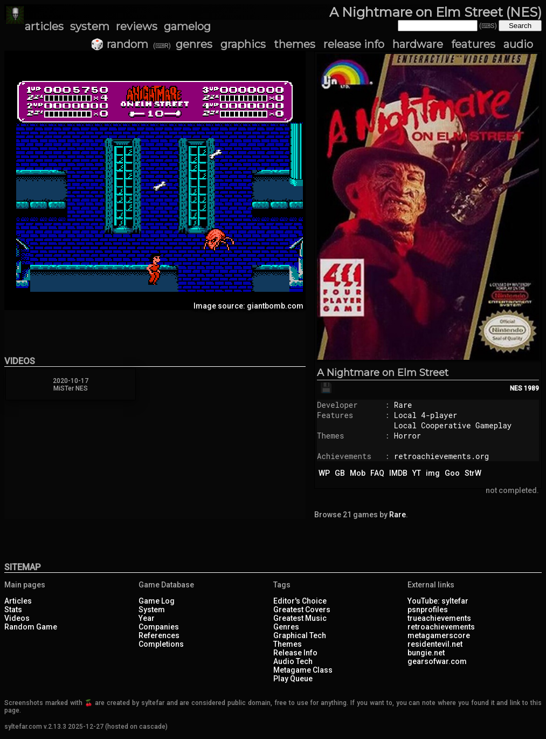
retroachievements (441, 626)
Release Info (295, 652)
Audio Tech (293, 661)
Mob (357, 473)
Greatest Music (300, 618)
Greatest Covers (301, 609)
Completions (161, 644)
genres (194, 44)
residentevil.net (434, 644)
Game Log (157, 601)
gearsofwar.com (437, 661)
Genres (286, 626)
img (433, 473)
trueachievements (439, 618)
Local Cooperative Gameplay (453, 425)
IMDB (398, 473)
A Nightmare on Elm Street (382, 373)
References (159, 635)
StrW (473, 473)
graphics (243, 44)
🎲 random (119, 44)
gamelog (187, 26)
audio (518, 44)
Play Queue (293, 678)
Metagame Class (303, 670)
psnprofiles (427, 609)
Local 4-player (426, 415)
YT (416, 473)
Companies (159, 626)
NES (516, 388)
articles (44, 26)
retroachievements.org (441, 456)
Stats (13, 609)
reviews (136, 26)
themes (294, 44)
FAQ (377, 473)
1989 (531, 388)
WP (324, 473)
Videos (17, 618)
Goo (452, 473)
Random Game (30, 626)
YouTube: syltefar (437, 601)
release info (353, 44)
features (473, 44)
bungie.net (426, 652)
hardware (417, 44)
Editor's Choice (300, 601)
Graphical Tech (299, 635)
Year (147, 618)
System (152, 609)
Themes (287, 644)
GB (340, 473)
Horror (407, 435)
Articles (18, 601)
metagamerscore (438, 635)
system (89, 26)
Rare (403, 405)
